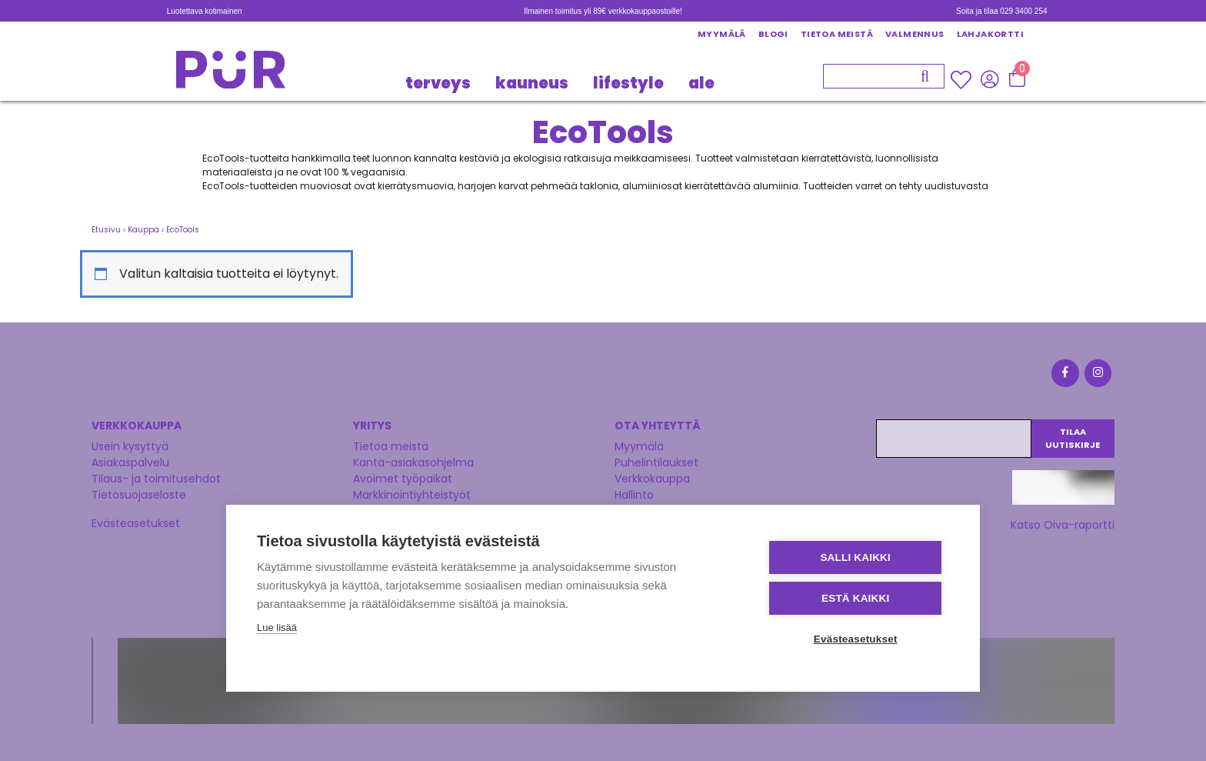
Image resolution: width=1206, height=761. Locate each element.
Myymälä (722, 34)
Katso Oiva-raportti (1062, 524)
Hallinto (634, 494)
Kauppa (143, 229)
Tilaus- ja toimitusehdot (156, 478)
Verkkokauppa (652, 478)
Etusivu (106, 229)
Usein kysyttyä (130, 445)
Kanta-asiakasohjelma (413, 461)
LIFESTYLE (628, 83)
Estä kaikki (856, 598)
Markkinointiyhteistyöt (412, 494)
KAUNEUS (531, 83)
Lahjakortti (990, 34)
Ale (701, 83)
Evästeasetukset (136, 522)
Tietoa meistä (837, 34)
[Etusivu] (230, 74)
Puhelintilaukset (656, 461)
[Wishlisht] (962, 80)
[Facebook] (1064, 375)
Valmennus (914, 34)
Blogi (773, 34)
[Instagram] (1096, 375)
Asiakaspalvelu (130, 461)
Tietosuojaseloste (139, 494)
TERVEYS (438, 83)
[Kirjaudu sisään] (989, 79)
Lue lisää (277, 627)
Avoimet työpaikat (402, 478)
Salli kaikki (856, 557)
